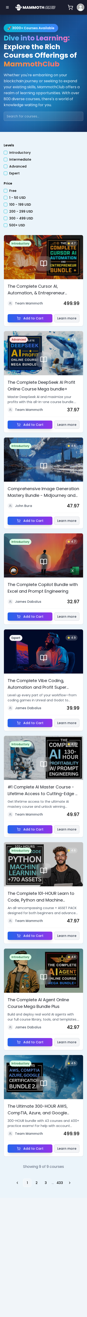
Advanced (18, 167)
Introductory (20, 153)
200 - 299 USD (21, 212)
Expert (14, 174)
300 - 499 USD (21, 219)
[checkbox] (5, 153)
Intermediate (20, 160)
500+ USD (17, 226)
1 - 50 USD (17, 198)
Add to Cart (30, 318)
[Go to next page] (69, 1183)
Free (12, 191)
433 (60, 1182)
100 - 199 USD (20, 205)
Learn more (66, 318)
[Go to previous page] (18, 1183)
